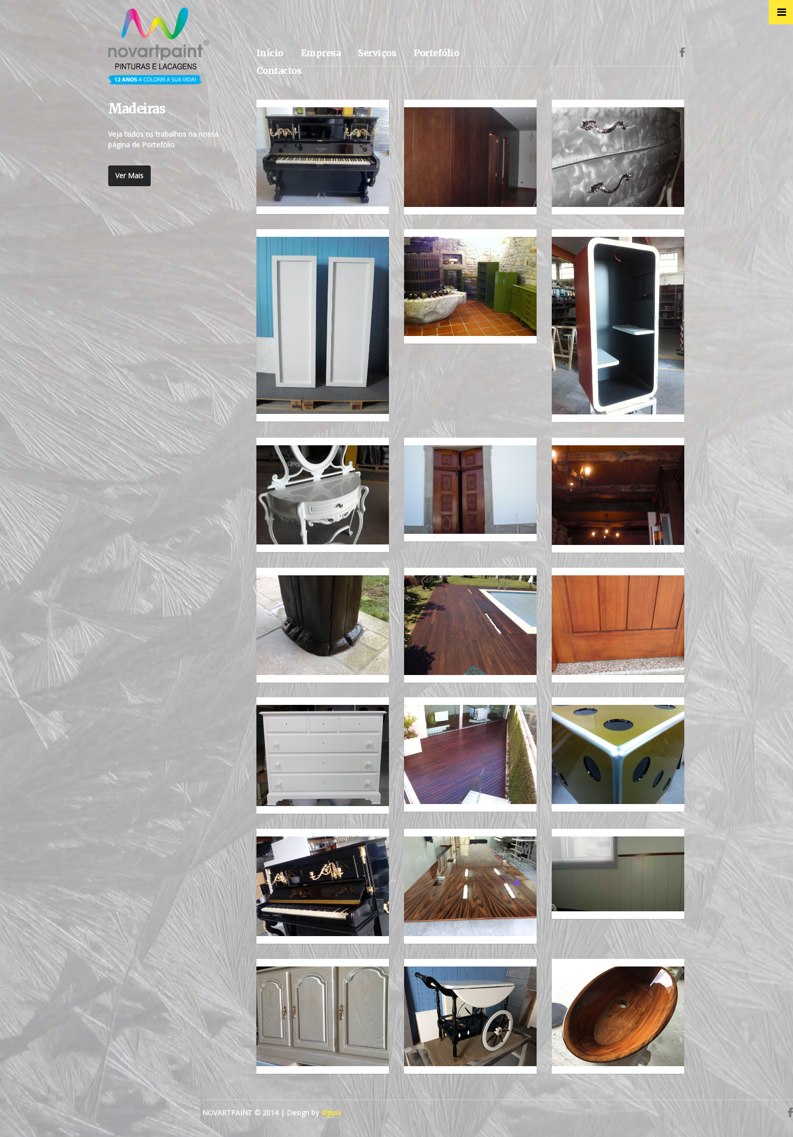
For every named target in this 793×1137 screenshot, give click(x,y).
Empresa (321, 53)
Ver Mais (129, 175)
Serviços (377, 53)
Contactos (279, 70)
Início (269, 53)
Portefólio (436, 53)
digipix (331, 1112)
